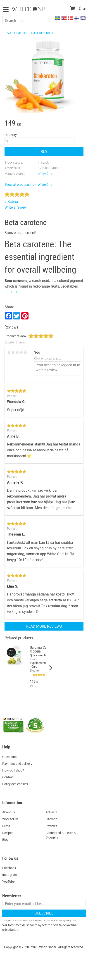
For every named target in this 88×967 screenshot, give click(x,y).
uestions (11, 757)
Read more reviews (44, 626)
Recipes (7, 833)
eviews (52, 826)
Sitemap (51, 819)
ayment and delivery (18, 763)
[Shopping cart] (69, 8)
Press (6, 826)
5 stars (25, 352)
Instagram (9, 874)
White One (45, 173)
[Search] (21, 19)
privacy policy (70, 920)
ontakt (9, 777)
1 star (9, 352)
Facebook (9, 868)
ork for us (11, 819)
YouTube (8, 881)
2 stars (13, 352)
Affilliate (51, 812)
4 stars (21, 352)
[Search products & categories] (13, 20)
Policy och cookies (15, 784)
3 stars (17, 352)
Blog (5, 839)
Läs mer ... (13, 291)
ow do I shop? (14, 770)
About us (8, 812)
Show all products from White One (28, 184)
